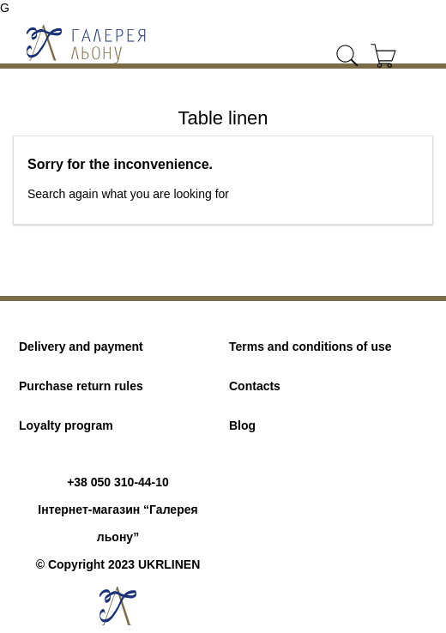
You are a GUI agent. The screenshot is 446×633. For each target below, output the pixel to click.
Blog (242, 425)
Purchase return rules (81, 386)
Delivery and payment (81, 346)
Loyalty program (66, 425)
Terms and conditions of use (310, 346)
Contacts (254, 386)
